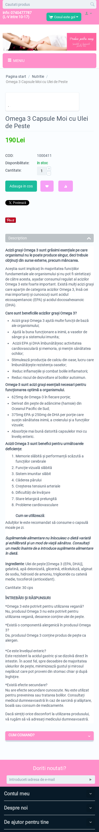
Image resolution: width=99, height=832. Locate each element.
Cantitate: (13, 170)
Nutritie (38, 76)
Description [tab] (49, 237)
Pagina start (16, 76)
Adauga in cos (21, 186)
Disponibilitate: (17, 163)
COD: (9, 155)
